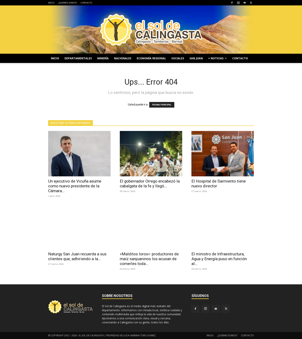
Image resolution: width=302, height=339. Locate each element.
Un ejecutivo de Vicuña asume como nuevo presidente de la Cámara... (74, 186)
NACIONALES (122, 58)
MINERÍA (103, 58)
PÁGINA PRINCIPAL (161, 105)
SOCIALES (177, 58)
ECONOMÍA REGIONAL (151, 58)
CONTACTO (86, 2)
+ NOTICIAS (217, 58)
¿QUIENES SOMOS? (67, 2)
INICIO (51, 2)
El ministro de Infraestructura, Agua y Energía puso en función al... (219, 259)
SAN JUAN (196, 58)
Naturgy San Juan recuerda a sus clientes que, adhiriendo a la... (77, 256)
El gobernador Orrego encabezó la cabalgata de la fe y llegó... (150, 183)
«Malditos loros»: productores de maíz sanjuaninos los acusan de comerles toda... (149, 259)
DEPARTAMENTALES (78, 58)
